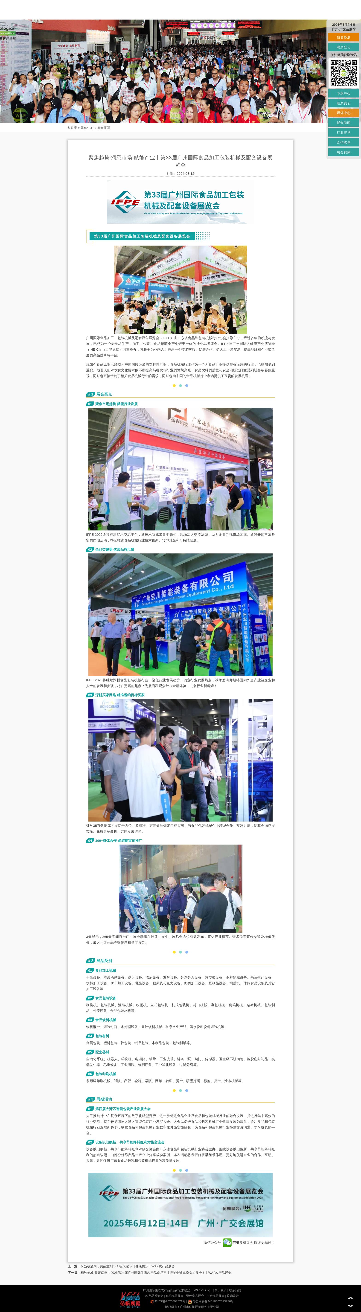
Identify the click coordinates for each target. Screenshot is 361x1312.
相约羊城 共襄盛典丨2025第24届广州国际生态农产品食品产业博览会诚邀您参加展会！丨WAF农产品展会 (156, 1273)
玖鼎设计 (233, 1296)
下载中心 (344, 93)
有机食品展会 (174, 1296)
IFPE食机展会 (238, 1242)
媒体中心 (87, 127)
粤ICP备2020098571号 (168, 1301)
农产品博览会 (154, 1296)
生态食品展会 (215, 1296)
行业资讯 (344, 132)
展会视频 (344, 152)
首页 (74, 127)
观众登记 (344, 47)
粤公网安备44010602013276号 (211, 1301)
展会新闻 (103, 127)
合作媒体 (344, 142)
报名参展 (344, 37)
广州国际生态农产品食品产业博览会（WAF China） (177, 1290)
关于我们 (221, 1290)
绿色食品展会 (195, 1296)
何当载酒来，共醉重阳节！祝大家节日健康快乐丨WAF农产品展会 (128, 1266)
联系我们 (235, 1290)
